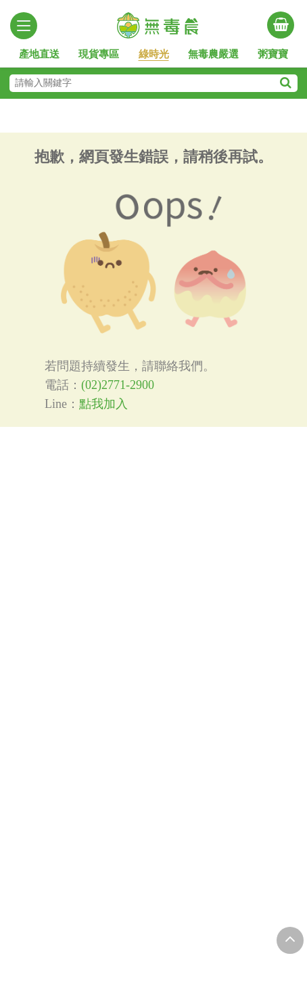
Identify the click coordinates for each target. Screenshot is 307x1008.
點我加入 (103, 404)
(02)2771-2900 (117, 385)
